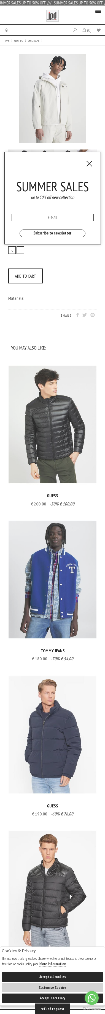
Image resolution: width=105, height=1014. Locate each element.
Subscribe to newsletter (52, 233)
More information (52, 963)
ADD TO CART (25, 276)
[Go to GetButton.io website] (92, 1008)
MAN (7, 41)
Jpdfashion (52, 16)
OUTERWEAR (33, 41)
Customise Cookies (52, 987)
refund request (52, 1008)
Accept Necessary (52, 998)
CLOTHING (18, 41)
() (86, 30)
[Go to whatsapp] (92, 998)
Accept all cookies (52, 976)
